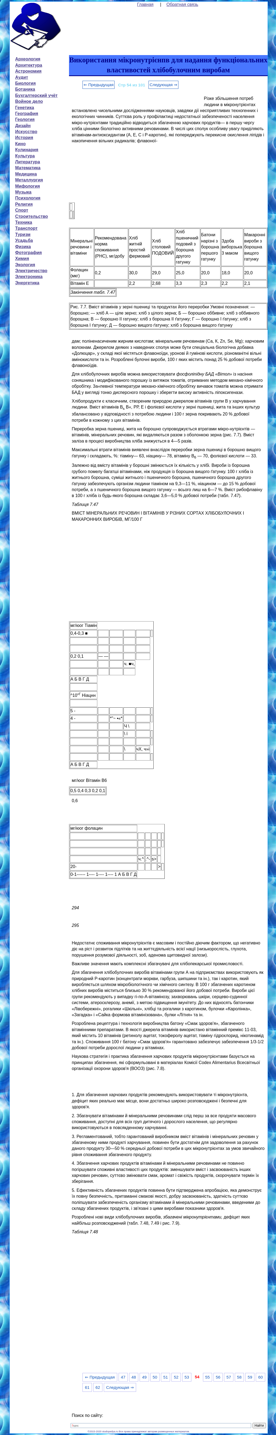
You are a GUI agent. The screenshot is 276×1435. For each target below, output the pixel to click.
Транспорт (26, 228)
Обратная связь (182, 4)
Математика (27, 168)
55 (207, 1377)
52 (176, 1377)
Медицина (26, 174)
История (24, 137)
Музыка (23, 192)
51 (165, 1377)
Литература (27, 162)
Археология (27, 59)
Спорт (21, 210)
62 (97, 1387)
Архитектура (28, 65)
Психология (27, 198)
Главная (145, 4)
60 (260, 1377)
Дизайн (22, 125)
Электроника (29, 276)
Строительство (31, 216)
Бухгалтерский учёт (36, 95)
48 (134, 1377)
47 (123, 1377)
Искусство (26, 131)
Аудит (21, 77)
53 (186, 1377)
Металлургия (29, 180)
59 (250, 1377)
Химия (22, 258)
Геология (24, 119)
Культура (25, 156)
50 (155, 1377)
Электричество (31, 270)
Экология (25, 264)
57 (228, 1377)
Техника (23, 222)
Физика (23, 246)
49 (144, 1377)
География (26, 113)
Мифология (27, 186)
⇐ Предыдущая (98, 84)
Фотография (28, 252)
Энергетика (27, 283)
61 (87, 1387)
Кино (20, 143)
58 (239, 1377)
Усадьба (24, 240)
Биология (25, 83)
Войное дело (29, 101)
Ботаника (25, 89)
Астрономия (28, 71)
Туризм (22, 234)
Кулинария (26, 149)
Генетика (24, 107)
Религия (24, 204)
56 (218, 1377)
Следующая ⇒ (163, 84)
